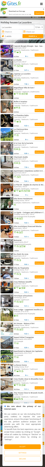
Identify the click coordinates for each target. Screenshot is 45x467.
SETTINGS (22, 453)
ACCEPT (22, 446)
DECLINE (22, 459)
